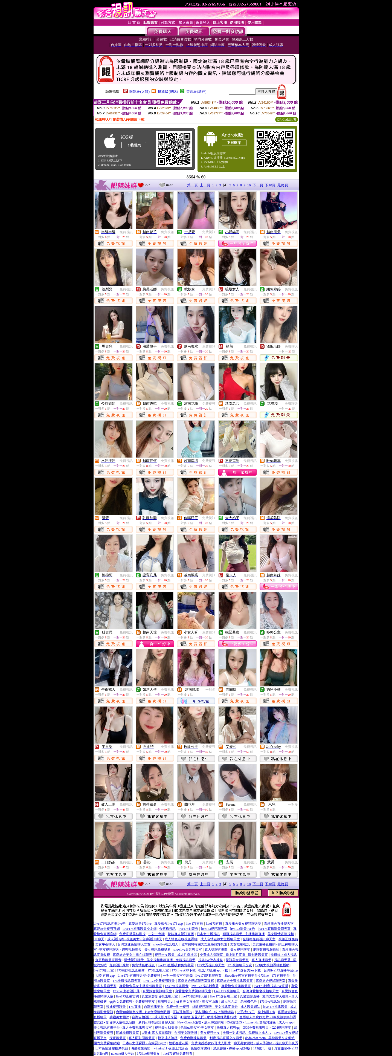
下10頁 (270, 185)
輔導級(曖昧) (168, 91)
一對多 (210, 690)
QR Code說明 (286, 119)
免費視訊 (126, 232)
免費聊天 (291, 346)
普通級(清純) (196, 91)
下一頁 (257, 185)
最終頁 (282, 185)
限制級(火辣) (139, 91)
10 (249, 185)
